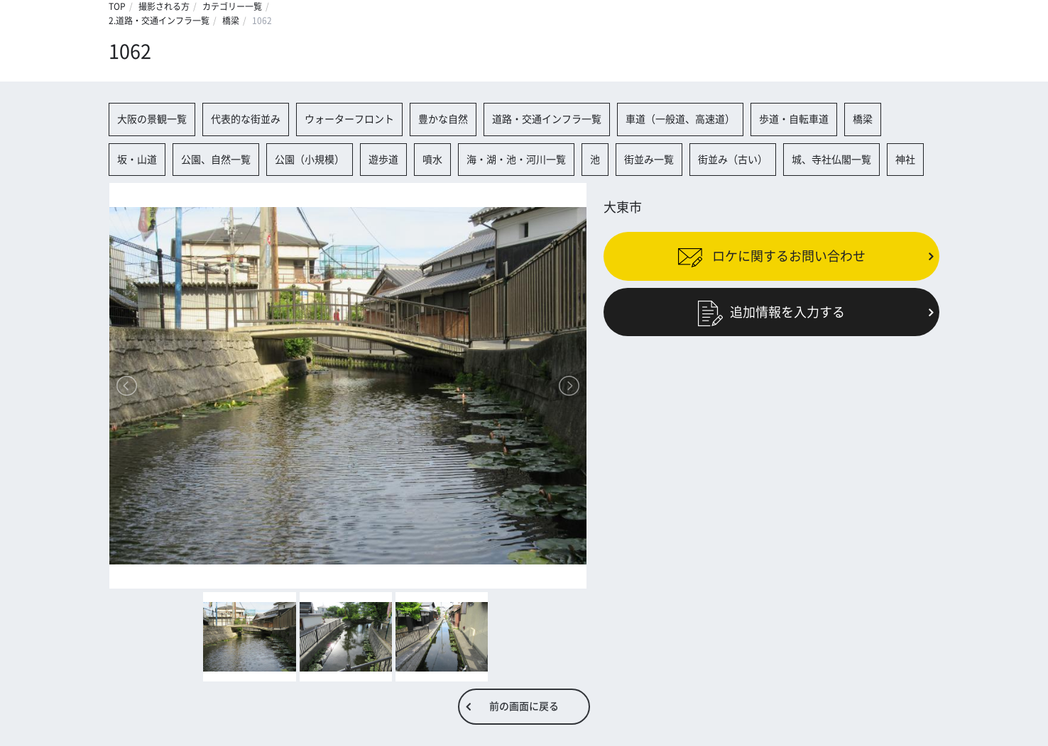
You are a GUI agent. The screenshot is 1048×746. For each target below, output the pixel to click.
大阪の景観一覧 (152, 119)
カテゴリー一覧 (232, 6)
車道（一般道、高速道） (680, 119)
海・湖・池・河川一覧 (516, 160)
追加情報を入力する (771, 311)
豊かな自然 (443, 119)
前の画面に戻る (524, 706)
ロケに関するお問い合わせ (771, 256)
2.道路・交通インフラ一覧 (159, 20)
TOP (117, 6)
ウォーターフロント (349, 119)
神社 (905, 160)
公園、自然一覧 (216, 160)
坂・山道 (137, 160)
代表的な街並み (245, 119)
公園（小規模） (309, 160)
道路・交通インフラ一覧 (546, 119)
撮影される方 (164, 6)
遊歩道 (383, 160)
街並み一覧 (649, 160)
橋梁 (230, 20)
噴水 (432, 160)
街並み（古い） (733, 160)
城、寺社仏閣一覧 (831, 160)
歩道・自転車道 (794, 119)
